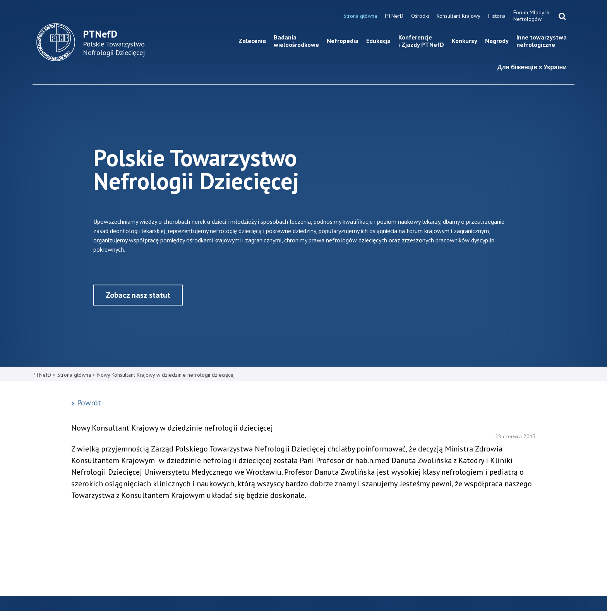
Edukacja (378, 41)
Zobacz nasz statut (138, 295)
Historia (497, 15)
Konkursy (464, 41)
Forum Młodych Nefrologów (531, 15)
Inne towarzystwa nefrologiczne (541, 40)
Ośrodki (420, 15)
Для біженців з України (532, 67)
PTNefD (394, 15)
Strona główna (360, 15)
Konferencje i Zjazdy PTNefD (421, 40)
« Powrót (86, 403)
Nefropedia (342, 41)
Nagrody (497, 41)
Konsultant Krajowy (458, 15)
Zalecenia (252, 41)
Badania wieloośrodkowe (296, 40)
